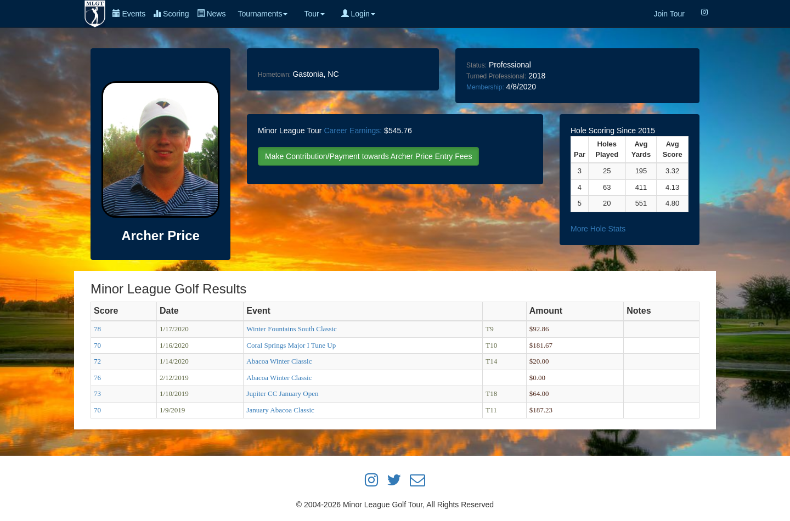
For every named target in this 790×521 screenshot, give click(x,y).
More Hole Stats (598, 228)
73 (97, 393)
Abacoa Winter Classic (279, 361)
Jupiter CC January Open (282, 393)
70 (97, 345)
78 (97, 329)
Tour (314, 13)
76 (97, 377)
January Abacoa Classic (280, 410)
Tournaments (262, 13)
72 (97, 361)
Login (358, 13)
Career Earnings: (353, 130)
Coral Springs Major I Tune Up (291, 345)
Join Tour (669, 13)
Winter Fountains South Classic (291, 329)
